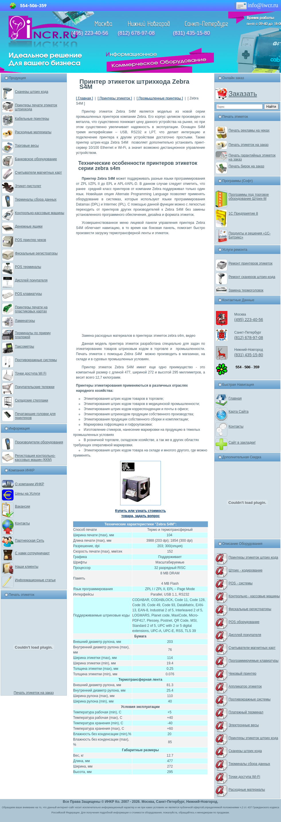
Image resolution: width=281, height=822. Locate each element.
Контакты (22, 523)
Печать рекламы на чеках (249, 130)
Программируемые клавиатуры (253, 661)
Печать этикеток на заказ (34, 693)
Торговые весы (27, 146)
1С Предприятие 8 (243, 214)
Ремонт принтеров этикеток (250, 263)
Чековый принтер (242, 674)
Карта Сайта (239, 412)
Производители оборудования (39, 442)
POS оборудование (244, 622)
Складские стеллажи (31, 400)
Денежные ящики (28, 226)
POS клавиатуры (28, 294)
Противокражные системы (36, 360)
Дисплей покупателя (31, 280)
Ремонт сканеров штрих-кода (252, 277)
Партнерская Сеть (29, 541)
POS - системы (241, 583)
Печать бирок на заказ (246, 166)
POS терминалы (28, 267)
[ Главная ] (84, 98)
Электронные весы (244, 725)
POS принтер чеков (30, 240)
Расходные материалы (33, 132)
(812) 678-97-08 (136, 33)
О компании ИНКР (29, 484)
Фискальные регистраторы (36, 253)
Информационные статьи (35, 580)
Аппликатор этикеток (245, 686)
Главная (235, 398)
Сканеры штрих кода (31, 92)
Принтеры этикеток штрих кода (253, 557)
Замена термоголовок (246, 290)
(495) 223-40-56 (89, 33)
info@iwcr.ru (255, 5)
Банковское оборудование (36, 159)
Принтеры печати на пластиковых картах (31, 309)
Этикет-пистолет (28, 186)
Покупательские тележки (34, 387)
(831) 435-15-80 (191, 33)
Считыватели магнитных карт (38, 173)
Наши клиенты (26, 567)
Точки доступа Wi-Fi (244, 777)
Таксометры (24, 347)
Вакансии (22, 506)
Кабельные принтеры (32, 119)
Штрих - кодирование (245, 570)
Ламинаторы (25, 321)
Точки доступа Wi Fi (30, 373)
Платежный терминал (246, 712)
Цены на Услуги (27, 494)
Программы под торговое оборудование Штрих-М (249, 197)
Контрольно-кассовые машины (39, 213)
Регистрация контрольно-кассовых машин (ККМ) (35, 458)
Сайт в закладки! (242, 443)
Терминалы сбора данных (35, 199)
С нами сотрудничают (32, 553)
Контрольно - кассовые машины (254, 596)
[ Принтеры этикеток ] (114, 98)
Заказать (243, 93)
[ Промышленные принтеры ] (160, 98)
